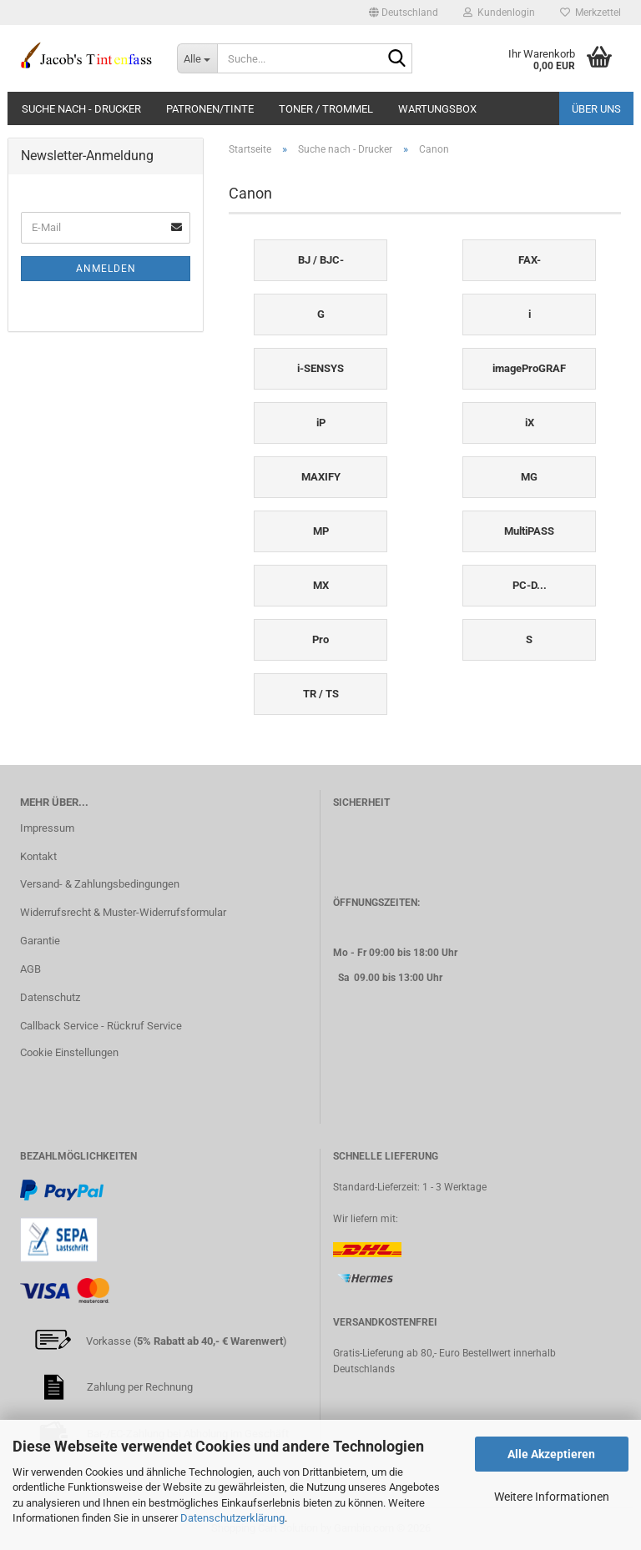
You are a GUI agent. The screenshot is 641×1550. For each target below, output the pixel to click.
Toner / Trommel (326, 109)
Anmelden (106, 268)
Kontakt (38, 856)
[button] (403, 12)
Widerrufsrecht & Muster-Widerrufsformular (123, 912)
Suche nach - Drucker (81, 109)
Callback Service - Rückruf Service (101, 1025)
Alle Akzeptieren (551, 1454)
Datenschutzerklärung (232, 1518)
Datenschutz (50, 997)
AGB (30, 969)
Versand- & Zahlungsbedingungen (99, 884)
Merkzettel (590, 12)
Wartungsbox (437, 109)
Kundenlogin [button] (499, 12)
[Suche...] (197, 58)
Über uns (596, 109)
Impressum (47, 828)
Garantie (40, 940)
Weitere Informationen (551, 1496)
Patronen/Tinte (210, 109)
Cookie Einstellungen (69, 1052)
